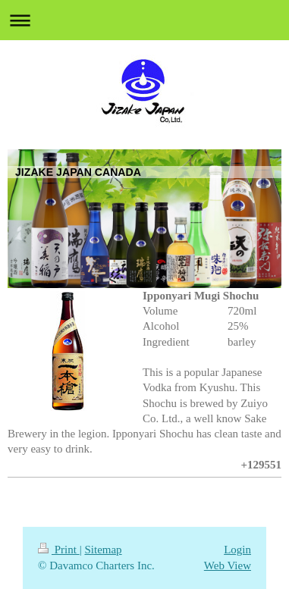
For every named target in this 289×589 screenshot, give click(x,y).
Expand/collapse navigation (144, 20)
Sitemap (102, 550)
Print (59, 550)
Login (237, 550)
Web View (227, 565)
